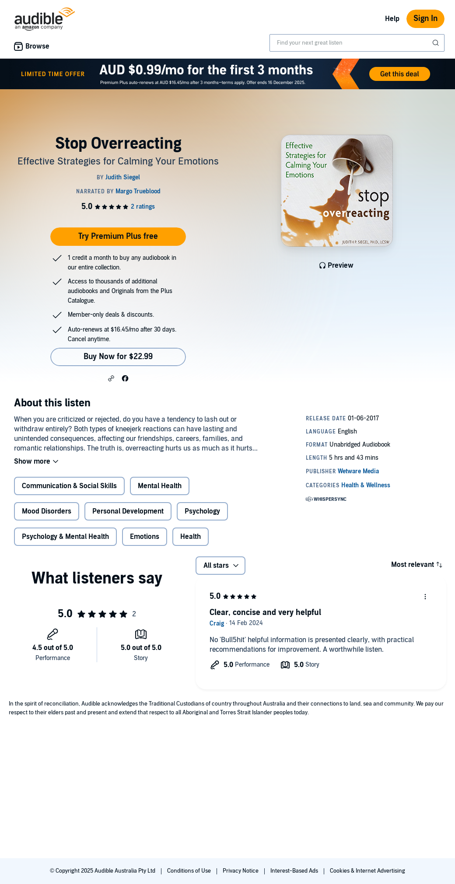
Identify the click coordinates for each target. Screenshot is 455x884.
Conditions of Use (189, 870)
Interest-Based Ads (294, 870)
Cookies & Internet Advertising (367, 870)
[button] (111, 378)
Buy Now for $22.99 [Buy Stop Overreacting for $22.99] (118, 356)
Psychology (202, 511)
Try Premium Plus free (118, 236)
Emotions (144, 536)
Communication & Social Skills (69, 486)
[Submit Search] (436, 43)
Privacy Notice (241, 870)
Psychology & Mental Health (65, 536)
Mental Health (160, 486)
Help (392, 18)
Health (190, 536)
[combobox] (357, 43)
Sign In (425, 18)
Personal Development (128, 511)
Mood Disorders (46, 511)
